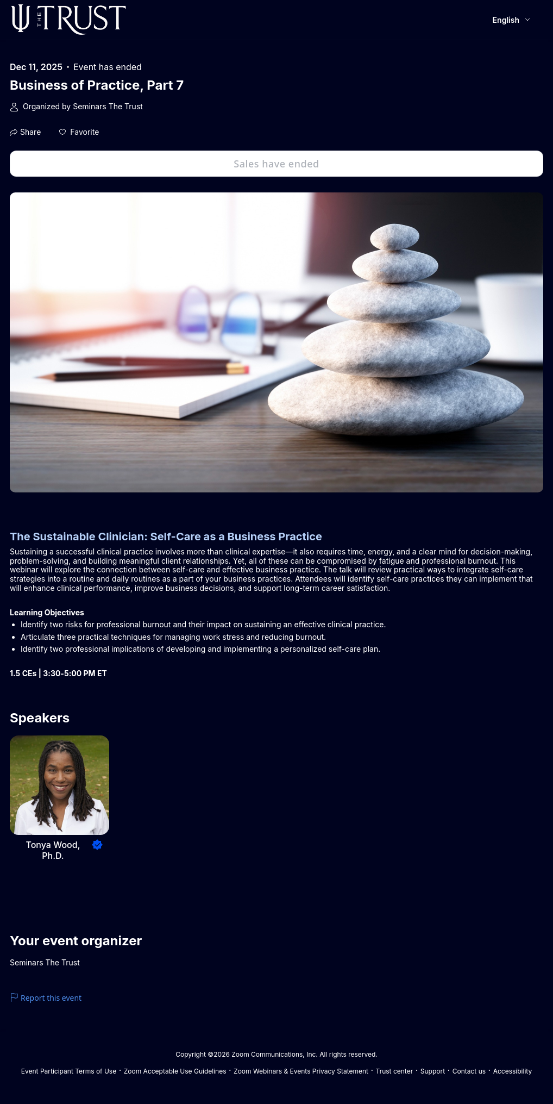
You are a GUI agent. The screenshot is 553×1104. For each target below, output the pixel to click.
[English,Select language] (512, 20)
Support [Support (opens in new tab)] (432, 1071)
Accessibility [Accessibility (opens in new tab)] (512, 1071)
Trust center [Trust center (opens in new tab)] (394, 1071)
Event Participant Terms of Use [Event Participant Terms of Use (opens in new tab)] (68, 1071)
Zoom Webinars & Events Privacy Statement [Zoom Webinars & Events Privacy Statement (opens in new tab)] (301, 1071)
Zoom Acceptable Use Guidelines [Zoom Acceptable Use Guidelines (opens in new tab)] (175, 1071)
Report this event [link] (45, 998)
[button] (79, 132)
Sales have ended (276, 163)
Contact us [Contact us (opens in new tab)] (469, 1071)
